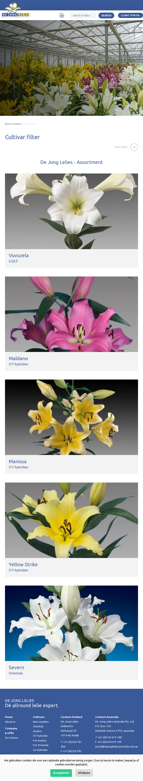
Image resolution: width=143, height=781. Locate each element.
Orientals (38, 726)
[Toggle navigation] (61, 15)
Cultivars (39, 717)
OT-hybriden (40, 735)
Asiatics (37, 730)
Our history (12, 737)
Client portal (130, 15)
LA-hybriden (40, 749)
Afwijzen (84, 772)
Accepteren (61, 772)
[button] (125, 147)
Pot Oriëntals (41, 744)
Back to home (13, 123)
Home (9, 717)
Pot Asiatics (40, 740)
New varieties (41, 721)
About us (10, 721)
